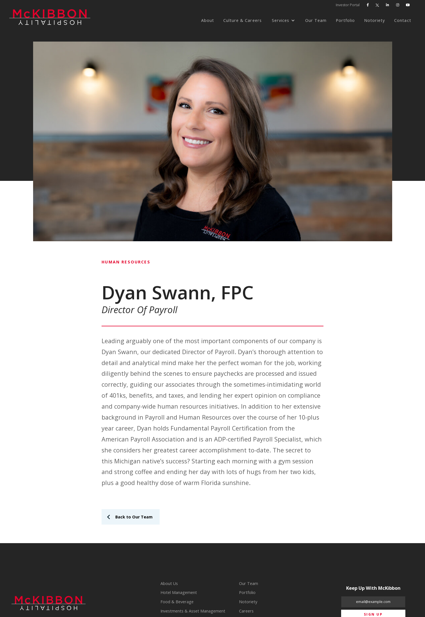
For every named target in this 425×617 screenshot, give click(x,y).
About (207, 20)
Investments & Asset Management (192, 611)
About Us (169, 583)
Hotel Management (178, 592)
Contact (402, 20)
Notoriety (374, 20)
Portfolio (345, 20)
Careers (246, 611)
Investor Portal (348, 5)
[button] (283, 20)
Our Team (316, 20)
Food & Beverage (177, 601)
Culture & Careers (242, 20)
